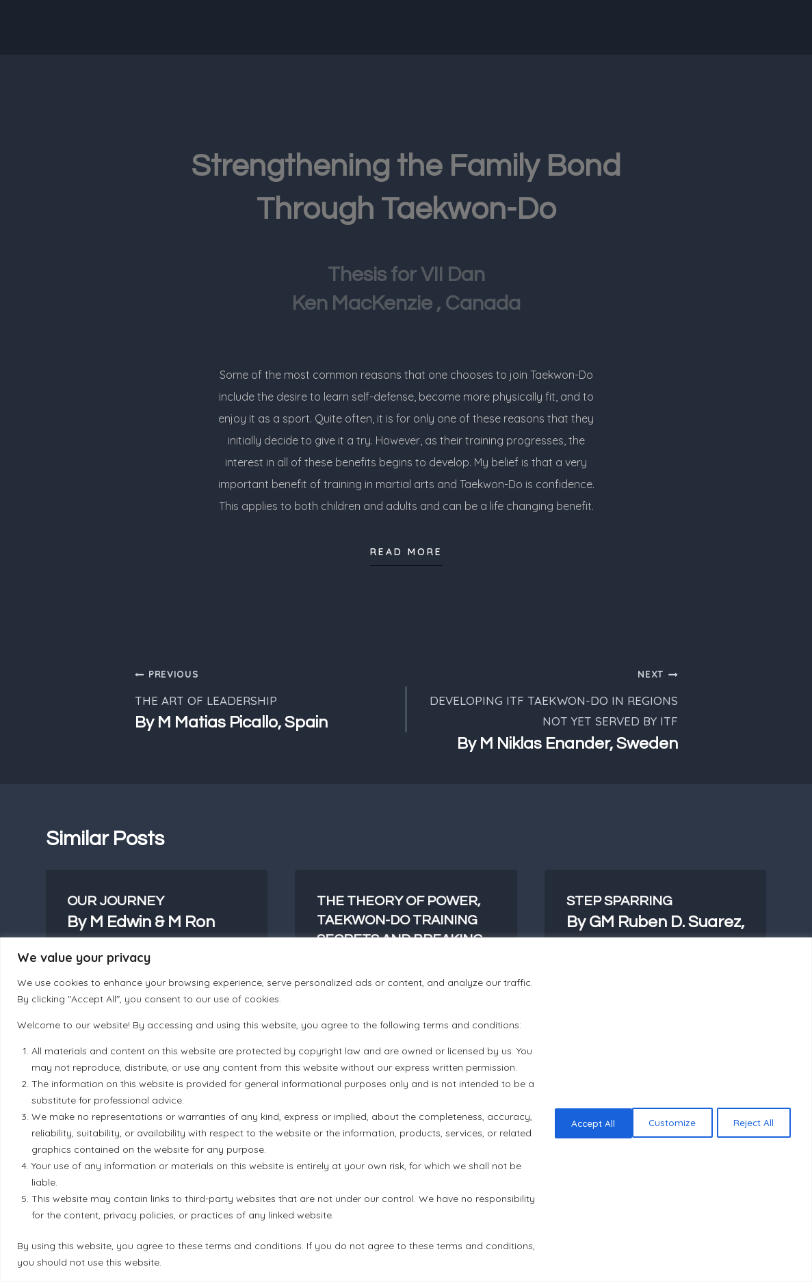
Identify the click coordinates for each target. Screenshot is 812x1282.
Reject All (666, 1114)
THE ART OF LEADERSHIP (265, 698)
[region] (406, 1101)
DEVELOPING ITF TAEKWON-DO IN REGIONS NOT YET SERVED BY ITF (548, 709)
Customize (577, 1114)
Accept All (753, 1114)
